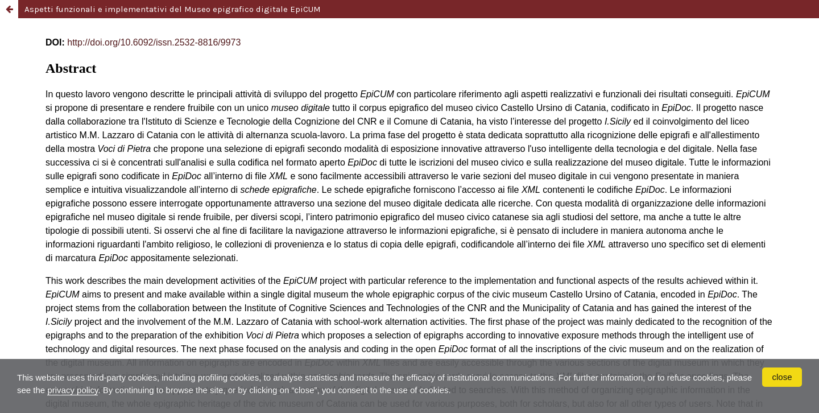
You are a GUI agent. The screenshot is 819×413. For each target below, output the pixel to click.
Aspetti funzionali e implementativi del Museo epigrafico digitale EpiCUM (172, 9)
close (782, 377)
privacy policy (72, 390)
